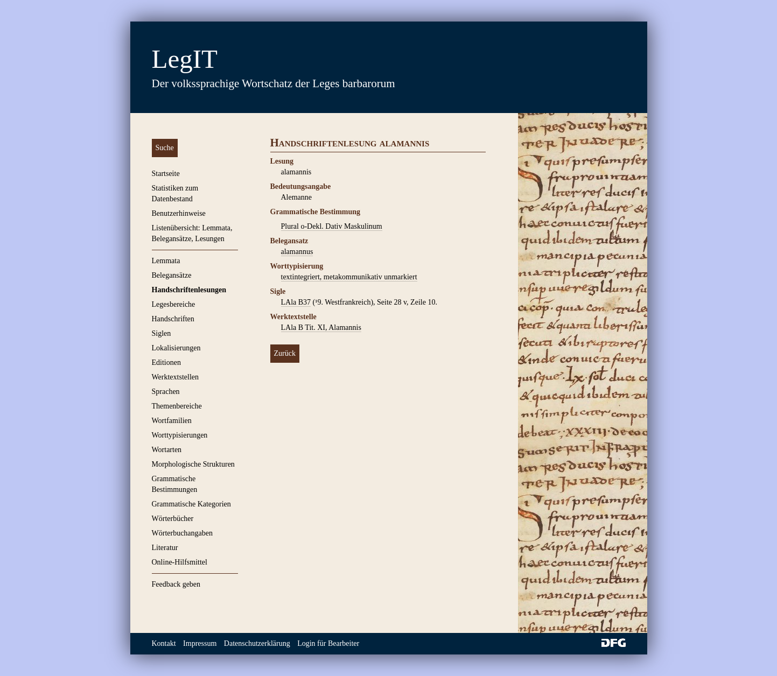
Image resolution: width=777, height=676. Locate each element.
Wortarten (167, 450)
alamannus (297, 252)
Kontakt (164, 643)
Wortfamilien (172, 421)
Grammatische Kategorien (191, 504)
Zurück (285, 353)
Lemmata (166, 261)
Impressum (199, 643)
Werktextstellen (175, 377)
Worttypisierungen (180, 435)
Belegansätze (172, 275)
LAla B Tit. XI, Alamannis (321, 327)
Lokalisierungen (176, 348)
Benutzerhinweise (179, 213)
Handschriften (173, 319)
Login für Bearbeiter (328, 643)
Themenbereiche (177, 406)
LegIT (185, 59)
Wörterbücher (173, 519)
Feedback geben (176, 584)
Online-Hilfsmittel (179, 562)
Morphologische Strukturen (193, 464)
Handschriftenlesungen (189, 290)
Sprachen (166, 392)
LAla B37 (296, 302)
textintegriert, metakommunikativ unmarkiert (349, 277)
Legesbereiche (173, 304)
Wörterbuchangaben (182, 533)
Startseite (166, 174)
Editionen (166, 362)
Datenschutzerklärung (257, 643)
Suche (165, 148)
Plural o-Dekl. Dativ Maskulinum (331, 226)
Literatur (165, 548)
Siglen (161, 333)
